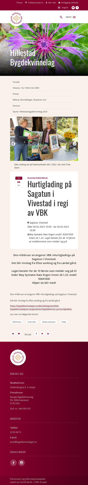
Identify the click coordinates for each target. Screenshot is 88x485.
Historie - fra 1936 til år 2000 (26, 88)
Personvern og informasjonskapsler (28, 478)
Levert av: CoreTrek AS (21, 482)
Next (74, 144)
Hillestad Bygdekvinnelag (37, 178)
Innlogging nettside (69, 2)
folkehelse (16, 322)
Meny (71, 17)
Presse (19, 2)
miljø (64, 322)
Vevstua (16, 105)
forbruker (31, 322)
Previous (13, 144)
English (65, 7)
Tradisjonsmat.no (35, 2)
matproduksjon (49, 322)
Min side (52, 2)
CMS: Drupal (40, 482)
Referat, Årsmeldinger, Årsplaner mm (29, 99)
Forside (16, 82)
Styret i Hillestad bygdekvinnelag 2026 (30, 111)
